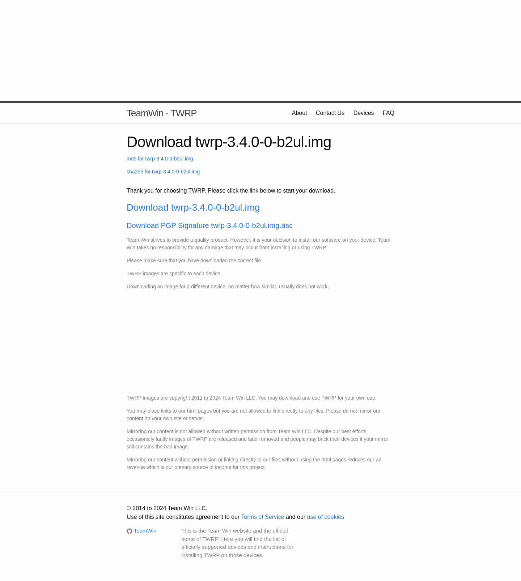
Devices (363, 113)
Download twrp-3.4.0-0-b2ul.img (193, 207)
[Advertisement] (260, 50)
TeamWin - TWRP (162, 113)
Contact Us (330, 113)
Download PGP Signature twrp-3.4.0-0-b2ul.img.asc (210, 225)
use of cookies (325, 517)
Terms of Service (262, 517)
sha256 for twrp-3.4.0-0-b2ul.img (163, 172)
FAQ (388, 113)
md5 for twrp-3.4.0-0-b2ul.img (160, 159)
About (299, 113)
